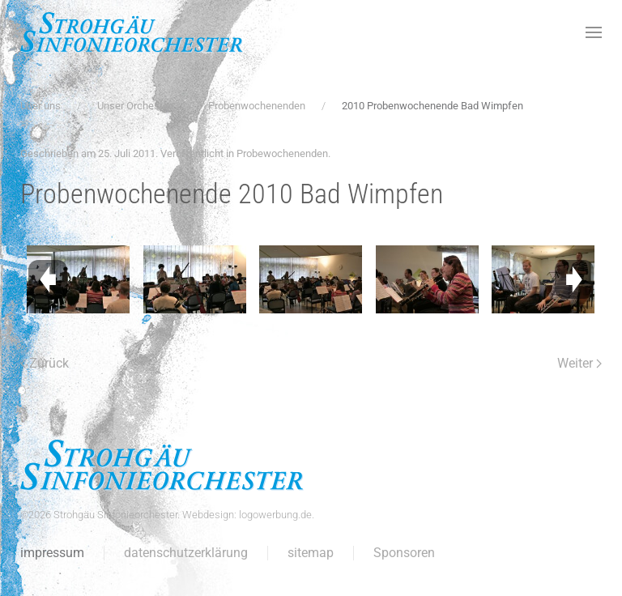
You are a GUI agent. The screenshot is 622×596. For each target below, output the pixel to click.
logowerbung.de (275, 515)
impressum (52, 552)
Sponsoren (404, 552)
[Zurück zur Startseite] (131, 32)
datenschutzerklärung (186, 552)
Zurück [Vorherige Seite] (44, 363)
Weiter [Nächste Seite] (579, 363)
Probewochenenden (282, 153)
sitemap (311, 552)
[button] (594, 32)
